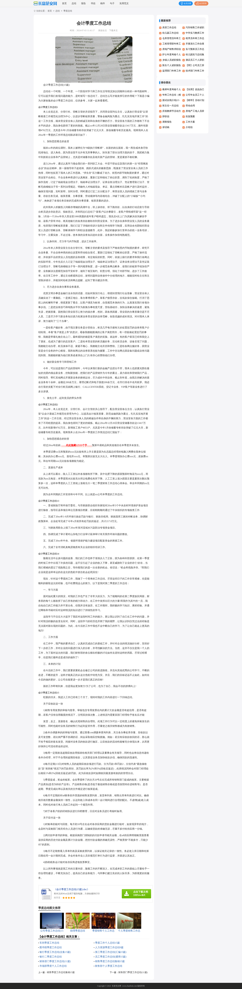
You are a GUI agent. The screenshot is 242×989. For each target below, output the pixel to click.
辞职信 (165, 116)
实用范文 (124, 3)
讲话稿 (165, 127)
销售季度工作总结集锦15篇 (110, 961)
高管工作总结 (169, 27)
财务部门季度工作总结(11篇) (55, 961)
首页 (64, 3)
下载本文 (113, 30)
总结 (74, 3)
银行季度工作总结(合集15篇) (55, 952)
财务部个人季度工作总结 (108, 966)
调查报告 (167, 122)
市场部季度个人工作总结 (53, 966)
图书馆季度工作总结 (51, 947)
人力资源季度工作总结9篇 (109, 947)
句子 (112, 3)
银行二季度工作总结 (51, 956)
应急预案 (190, 116)
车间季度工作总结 (49, 942)
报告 (83, 3)
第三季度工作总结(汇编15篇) (110, 952)
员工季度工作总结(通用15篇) (110, 956)
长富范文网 (116, 986)
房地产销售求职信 (171, 49)
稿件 (102, 3)
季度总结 (67, 11)
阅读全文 (102, 30)
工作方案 (190, 122)
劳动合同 (190, 105)
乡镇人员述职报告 (171, 60)
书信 (93, 3)
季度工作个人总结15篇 (107, 942)
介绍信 (189, 127)
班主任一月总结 (170, 105)
